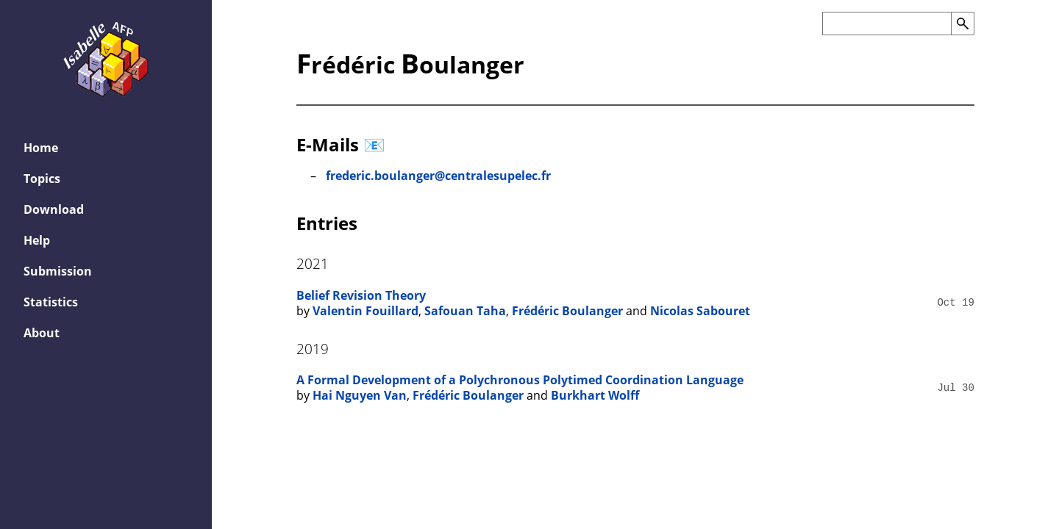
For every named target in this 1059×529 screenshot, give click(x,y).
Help (37, 240)
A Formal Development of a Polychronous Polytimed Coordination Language (520, 380)
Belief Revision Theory (361, 295)
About (42, 333)
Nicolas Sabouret (700, 311)
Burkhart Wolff (595, 395)
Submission (58, 271)
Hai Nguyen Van (360, 395)
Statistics (51, 302)
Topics (42, 178)
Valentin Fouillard (365, 311)
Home (41, 148)
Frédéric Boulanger (567, 311)
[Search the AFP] (886, 23)
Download (54, 209)
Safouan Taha (465, 311)
